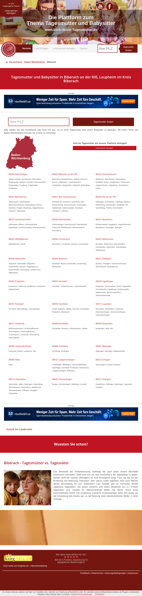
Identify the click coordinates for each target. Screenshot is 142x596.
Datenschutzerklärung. (81, 594)
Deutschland (14, 62)
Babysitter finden (128, 49)
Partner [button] (84, 48)
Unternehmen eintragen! (104, 148)
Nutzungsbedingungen (115, 573)
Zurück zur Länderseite (19, 429)
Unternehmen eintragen (64, 48)
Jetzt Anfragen (41, 48)
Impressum (133, 573)
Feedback (85, 573)
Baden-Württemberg (34, 62)
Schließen (99, 594)
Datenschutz (97, 573)
